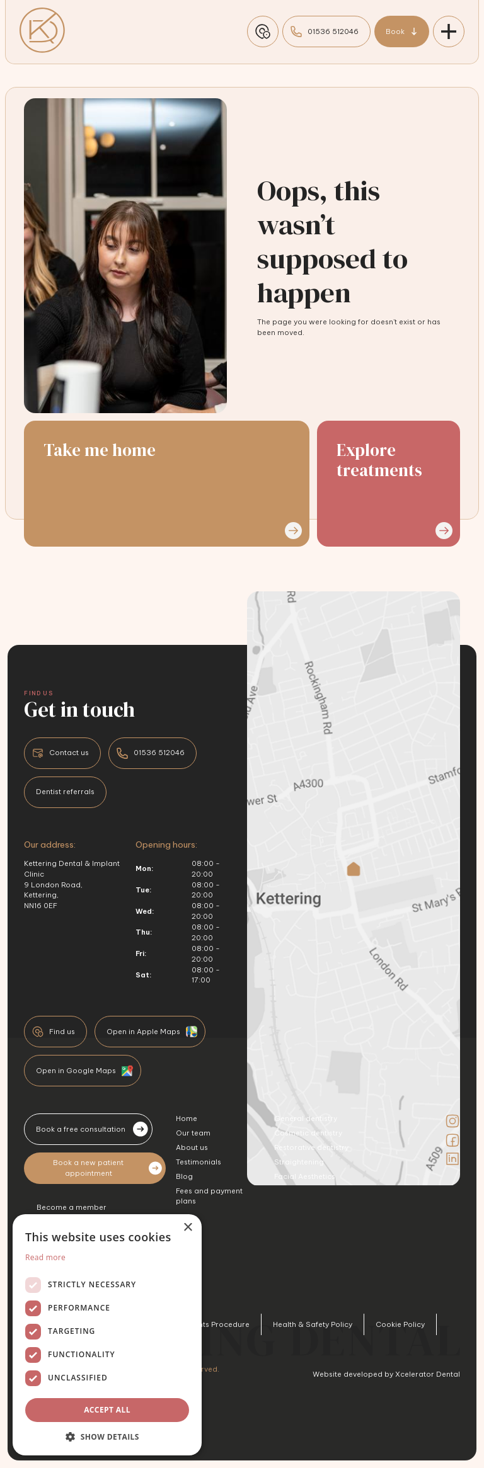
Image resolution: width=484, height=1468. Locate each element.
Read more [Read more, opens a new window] (45, 1257)
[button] (107, 1436)
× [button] (187, 1227)
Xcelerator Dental (427, 1374)
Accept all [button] (107, 1409)
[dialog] (107, 1334)
